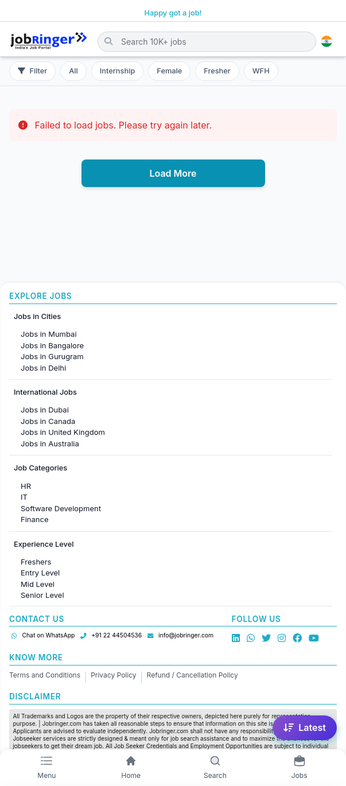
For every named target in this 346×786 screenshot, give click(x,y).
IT (24, 496)
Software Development (61, 508)
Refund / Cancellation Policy (192, 675)
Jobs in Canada (48, 421)
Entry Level (40, 572)
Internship (117, 71)
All (73, 71)
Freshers (36, 561)
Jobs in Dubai (45, 409)
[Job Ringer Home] (48, 41)
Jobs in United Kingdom (63, 432)
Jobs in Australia (50, 443)
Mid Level (38, 584)
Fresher (217, 71)
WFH (261, 71)
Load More (172, 173)
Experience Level (43, 544)
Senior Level (42, 595)
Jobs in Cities (37, 316)
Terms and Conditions (44, 675)
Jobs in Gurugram (52, 356)
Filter (32, 71)
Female (169, 71)
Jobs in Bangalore (52, 345)
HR (26, 486)
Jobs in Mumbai (49, 333)
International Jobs (45, 392)
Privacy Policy (113, 675)
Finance (35, 519)
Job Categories (40, 468)
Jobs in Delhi (43, 367)
